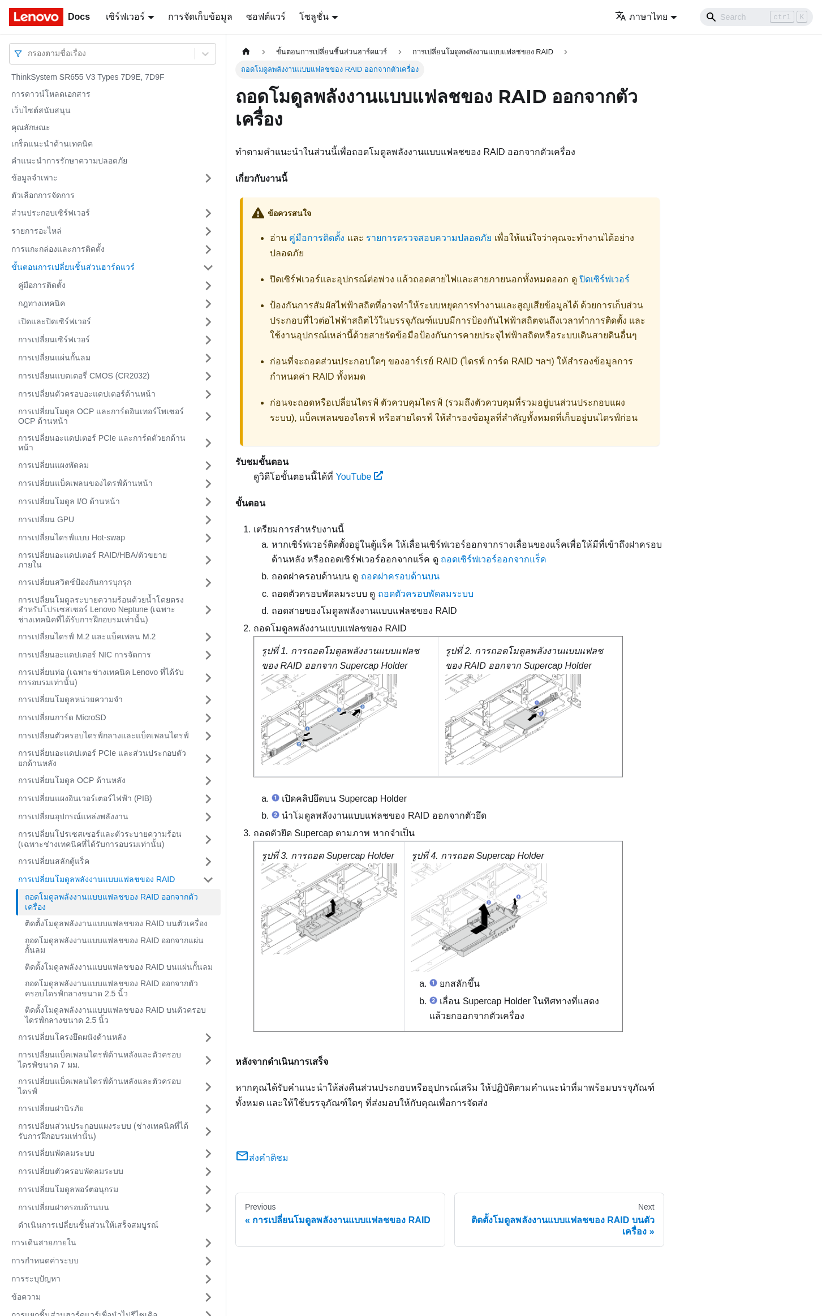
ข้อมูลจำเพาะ (34, 177)
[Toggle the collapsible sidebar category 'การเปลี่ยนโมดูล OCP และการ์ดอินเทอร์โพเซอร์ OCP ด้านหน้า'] (208, 416)
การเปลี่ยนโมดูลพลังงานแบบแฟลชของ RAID (96, 879)
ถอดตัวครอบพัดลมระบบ (426, 594)
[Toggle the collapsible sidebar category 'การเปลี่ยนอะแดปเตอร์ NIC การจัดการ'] (208, 655)
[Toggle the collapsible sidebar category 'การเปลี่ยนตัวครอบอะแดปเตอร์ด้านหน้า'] (208, 394)
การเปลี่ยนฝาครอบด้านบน (63, 1207)
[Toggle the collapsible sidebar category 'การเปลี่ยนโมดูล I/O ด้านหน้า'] (208, 502)
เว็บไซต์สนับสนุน (41, 110)
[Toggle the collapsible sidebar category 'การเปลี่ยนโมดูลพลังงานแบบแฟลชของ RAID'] (208, 880)
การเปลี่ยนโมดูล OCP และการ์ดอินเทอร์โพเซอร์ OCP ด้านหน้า (101, 416)
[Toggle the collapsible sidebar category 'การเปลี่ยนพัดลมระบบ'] (208, 1154)
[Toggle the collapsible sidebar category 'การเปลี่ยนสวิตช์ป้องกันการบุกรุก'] (208, 583)
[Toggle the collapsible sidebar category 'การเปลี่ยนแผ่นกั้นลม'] (208, 358)
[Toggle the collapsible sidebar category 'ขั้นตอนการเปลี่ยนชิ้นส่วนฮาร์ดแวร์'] (208, 268)
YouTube (359, 476)
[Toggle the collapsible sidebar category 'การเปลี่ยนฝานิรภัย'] (208, 1109)
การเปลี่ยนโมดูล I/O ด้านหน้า (69, 501)
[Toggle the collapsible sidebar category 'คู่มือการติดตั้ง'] (208, 286)
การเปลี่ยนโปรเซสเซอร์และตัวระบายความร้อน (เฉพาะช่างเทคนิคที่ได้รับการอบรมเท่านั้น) (100, 839)
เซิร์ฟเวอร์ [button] (125, 16)
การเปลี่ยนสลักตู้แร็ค (53, 861)
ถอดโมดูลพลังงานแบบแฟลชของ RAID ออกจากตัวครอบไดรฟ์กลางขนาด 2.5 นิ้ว (111, 988)
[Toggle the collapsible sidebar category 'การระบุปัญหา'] (208, 1279)
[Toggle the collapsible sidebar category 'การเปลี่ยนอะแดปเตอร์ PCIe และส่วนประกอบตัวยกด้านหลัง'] (208, 758)
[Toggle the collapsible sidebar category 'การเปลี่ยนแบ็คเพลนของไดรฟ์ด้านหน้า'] (208, 484)
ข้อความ (26, 1296)
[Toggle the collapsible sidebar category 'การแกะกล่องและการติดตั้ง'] (208, 249)
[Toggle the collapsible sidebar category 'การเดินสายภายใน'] (208, 1243)
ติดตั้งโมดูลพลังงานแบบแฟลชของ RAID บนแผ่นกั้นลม (119, 966)
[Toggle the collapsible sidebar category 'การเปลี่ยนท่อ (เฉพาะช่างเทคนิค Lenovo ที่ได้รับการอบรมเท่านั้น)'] (208, 677)
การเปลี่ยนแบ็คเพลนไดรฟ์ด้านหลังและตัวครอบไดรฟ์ (99, 1086)
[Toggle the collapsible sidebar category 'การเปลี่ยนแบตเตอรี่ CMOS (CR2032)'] (208, 376)
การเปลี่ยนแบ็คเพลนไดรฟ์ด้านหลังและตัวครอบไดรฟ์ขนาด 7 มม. (99, 1059)
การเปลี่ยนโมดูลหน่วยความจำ (70, 699)
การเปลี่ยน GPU (46, 519)
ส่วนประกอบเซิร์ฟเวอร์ (50, 212)
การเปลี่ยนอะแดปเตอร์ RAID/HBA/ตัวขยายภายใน (92, 560)
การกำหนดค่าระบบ (45, 1260)
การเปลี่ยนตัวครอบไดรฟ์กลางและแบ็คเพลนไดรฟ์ (103, 735)
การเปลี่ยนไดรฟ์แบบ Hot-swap (71, 537)
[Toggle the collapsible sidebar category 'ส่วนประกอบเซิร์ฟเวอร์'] (208, 213)
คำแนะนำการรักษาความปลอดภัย (69, 160)
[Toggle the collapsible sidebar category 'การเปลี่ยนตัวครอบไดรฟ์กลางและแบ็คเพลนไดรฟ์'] (208, 736)
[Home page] (246, 52)
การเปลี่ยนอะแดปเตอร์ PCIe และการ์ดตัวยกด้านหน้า (102, 443)
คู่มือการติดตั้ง (42, 285)
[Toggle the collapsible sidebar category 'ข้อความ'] (208, 1297)
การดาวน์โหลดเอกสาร (51, 93)
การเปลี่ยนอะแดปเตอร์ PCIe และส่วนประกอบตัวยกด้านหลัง (102, 758)
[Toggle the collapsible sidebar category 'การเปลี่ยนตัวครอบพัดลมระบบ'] (208, 1172)
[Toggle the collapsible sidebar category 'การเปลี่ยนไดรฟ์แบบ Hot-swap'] (208, 538)
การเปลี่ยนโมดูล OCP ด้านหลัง (72, 780)
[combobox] (29, 53)
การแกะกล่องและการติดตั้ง (58, 248)
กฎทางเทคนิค (41, 303)
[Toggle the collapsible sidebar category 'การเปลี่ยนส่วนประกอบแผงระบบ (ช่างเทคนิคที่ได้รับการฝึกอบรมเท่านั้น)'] (208, 1131)
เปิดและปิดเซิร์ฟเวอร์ (54, 321)
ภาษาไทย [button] (641, 16)
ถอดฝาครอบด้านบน (400, 576)
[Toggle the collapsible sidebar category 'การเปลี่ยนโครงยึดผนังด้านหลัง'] (208, 1038)
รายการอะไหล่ (36, 230)
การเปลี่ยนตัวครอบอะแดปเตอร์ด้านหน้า (87, 393)
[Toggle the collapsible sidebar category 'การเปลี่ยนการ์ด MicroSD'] (208, 718)
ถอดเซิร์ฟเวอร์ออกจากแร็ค (493, 559)
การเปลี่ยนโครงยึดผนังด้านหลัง (72, 1037)
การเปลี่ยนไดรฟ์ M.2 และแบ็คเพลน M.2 (87, 636)
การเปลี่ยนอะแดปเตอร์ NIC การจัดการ (84, 654)
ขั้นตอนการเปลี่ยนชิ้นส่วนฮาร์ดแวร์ (73, 267)
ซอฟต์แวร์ (266, 16)
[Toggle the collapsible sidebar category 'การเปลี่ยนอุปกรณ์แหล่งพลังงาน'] (208, 817)
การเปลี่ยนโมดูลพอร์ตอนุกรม (68, 1189)
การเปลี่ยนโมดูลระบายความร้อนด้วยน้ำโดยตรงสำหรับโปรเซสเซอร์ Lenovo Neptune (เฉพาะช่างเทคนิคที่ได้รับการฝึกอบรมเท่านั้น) (101, 609)
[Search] (756, 17)
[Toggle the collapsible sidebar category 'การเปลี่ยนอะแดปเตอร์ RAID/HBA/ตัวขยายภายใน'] (208, 560)
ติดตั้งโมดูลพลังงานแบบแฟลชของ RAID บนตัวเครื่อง (116, 923)
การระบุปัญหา (36, 1278)
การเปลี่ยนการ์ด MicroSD (62, 717)
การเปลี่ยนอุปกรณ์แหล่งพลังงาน (73, 816)
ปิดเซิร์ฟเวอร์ (604, 279)
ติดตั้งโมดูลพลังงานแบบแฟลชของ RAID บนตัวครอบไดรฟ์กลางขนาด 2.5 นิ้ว (115, 1015)
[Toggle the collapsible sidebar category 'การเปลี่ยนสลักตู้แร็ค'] (208, 862)
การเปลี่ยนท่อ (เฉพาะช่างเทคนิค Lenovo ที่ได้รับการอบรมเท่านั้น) (101, 677)
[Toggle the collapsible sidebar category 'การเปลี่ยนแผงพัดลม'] (208, 466)
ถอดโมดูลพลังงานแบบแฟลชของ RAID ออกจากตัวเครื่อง (111, 901)
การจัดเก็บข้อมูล (200, 16)
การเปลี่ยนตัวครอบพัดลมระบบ (70, 1171)
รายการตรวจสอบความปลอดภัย (429, 238)
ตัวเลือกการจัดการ (43, 195)
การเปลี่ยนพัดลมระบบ (56, 1153)
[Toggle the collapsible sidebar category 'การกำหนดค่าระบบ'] (208, 1261)
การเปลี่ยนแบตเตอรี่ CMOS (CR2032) (83, 375)
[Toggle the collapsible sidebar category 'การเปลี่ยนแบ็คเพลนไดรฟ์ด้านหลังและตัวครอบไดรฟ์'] (208, 1086)
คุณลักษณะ (30, 127)
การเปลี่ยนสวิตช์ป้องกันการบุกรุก (74, 582)
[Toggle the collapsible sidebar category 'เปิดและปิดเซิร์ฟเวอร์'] (208, 322)
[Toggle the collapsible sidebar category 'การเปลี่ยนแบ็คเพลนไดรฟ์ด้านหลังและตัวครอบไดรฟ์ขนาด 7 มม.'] (208, 1060)
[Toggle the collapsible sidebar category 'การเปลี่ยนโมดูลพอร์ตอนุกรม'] (208, 1190)
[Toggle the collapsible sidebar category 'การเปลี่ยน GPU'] (208, 520)
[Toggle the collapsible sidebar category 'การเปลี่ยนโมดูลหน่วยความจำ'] (208, 700)
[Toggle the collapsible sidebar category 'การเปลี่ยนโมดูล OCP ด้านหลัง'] (208, 781)
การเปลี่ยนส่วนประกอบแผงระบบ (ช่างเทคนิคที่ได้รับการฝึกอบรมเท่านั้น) (103, 1131)
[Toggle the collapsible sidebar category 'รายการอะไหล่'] (208, 231)
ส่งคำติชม (262, 1158)
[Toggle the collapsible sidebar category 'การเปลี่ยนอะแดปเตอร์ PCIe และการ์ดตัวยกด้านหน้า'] (208, 443)
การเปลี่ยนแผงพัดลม (53, 465)
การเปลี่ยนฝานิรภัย (51, 1108)
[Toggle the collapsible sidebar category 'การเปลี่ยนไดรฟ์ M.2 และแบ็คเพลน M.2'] (208, 637)
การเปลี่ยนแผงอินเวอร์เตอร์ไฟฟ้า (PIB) (85, 798)
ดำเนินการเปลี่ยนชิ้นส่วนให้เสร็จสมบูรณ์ (88, 1224)
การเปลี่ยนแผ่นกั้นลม (54, 357)
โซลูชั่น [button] (314, 16)
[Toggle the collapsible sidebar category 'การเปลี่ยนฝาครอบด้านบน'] (208, 1208)
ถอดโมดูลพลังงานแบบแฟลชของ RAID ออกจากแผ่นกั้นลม (114, 945)
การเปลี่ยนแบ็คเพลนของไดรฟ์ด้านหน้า (85, 483)
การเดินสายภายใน (43, 1242)
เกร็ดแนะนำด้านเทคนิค (52, 143)
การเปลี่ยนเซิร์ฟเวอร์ (54, 339)
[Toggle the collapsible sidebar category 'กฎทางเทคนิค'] (208, 304)
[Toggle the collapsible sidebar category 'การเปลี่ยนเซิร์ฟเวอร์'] (208, 340)
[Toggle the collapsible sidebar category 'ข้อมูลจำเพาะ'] (208, 178)
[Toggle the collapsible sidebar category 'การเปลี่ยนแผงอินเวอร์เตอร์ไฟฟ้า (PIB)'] (208, 799)
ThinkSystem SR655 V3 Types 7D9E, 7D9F (88, 76)
